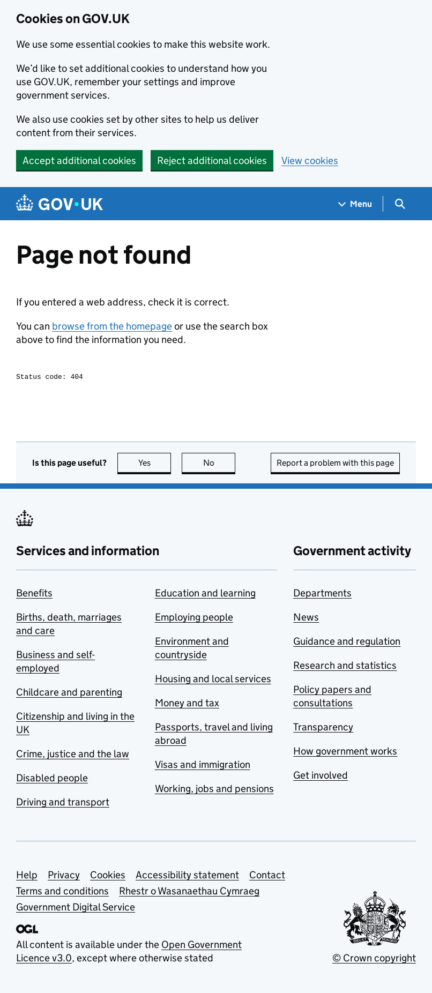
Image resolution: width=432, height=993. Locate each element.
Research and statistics (345, 667)
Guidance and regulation (346, 643)
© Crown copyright (374, 959)
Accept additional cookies (79, 160)
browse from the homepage (112, 326)
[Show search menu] (399, 204)
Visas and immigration (202, 766)
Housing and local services (213, 680)
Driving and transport (62, 803)
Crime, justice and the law (72, 755)
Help (27, 876)
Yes (155, 464)
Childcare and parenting (69, 694)
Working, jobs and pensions (214, 790)
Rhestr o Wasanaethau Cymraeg (189, 892)
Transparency (323, 728)
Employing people (194, 619)
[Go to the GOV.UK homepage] (59, 204)
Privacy (64, 876)
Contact (267, 876)
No (219, 464)
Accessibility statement (187, 876)
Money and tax (187, 704)
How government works (345, 752)
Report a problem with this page (335, 464)
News (306, 619)
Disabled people (52, 779)
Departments (322, 594)
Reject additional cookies (212, 160)
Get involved (320, 777)
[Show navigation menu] (355, 204)
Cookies (107, 876)
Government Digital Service (75, 908)
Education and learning (205, 594)
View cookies (309, 160)
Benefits (34, 594)
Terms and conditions (62, 892)
